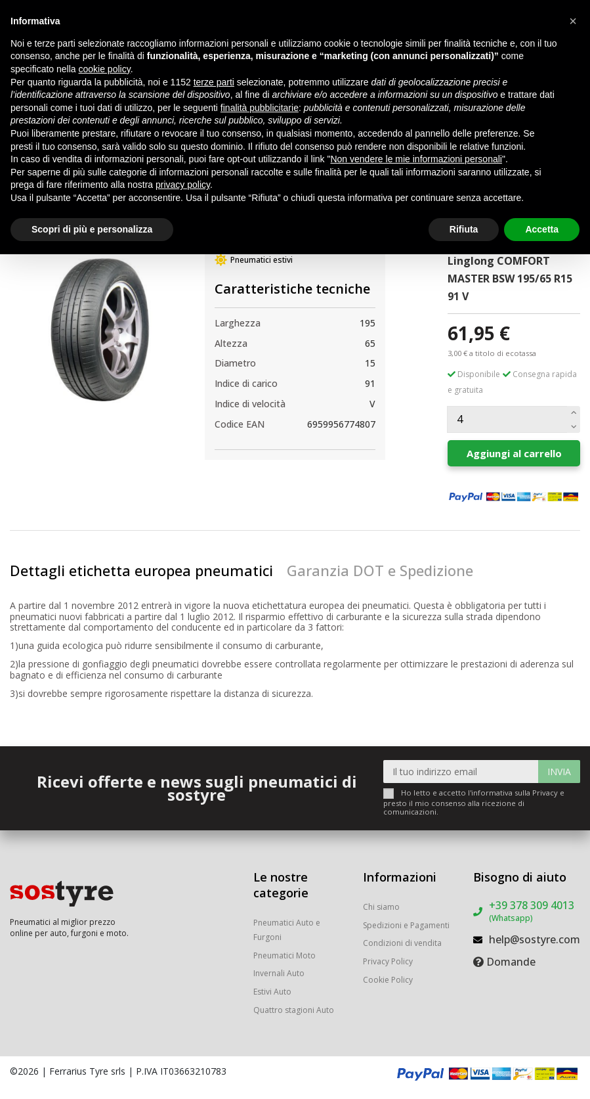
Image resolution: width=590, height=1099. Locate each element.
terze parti (214, 82)
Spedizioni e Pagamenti (406, 925)
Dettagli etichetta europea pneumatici (141, 570)
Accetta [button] (541, 229)
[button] (572, 21)
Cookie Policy (388, 979)
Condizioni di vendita (402, 943)
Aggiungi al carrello (514, 453)
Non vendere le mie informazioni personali (415, 159)
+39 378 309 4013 (531, 911)
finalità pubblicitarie (260, 107)
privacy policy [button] (183, 184)
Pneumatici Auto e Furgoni (286, 930)
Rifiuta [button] (464, 229)
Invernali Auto (279, 973)
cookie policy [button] (105, 69)
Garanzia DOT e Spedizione (380, 570)
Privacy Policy (388, 961)
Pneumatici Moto (284, 955)
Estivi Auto (272, 991)
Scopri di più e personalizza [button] (92, 229)
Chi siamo (381, 906)
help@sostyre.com (534, 939)
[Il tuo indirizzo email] (461, 771)
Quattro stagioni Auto (293, 1010)
